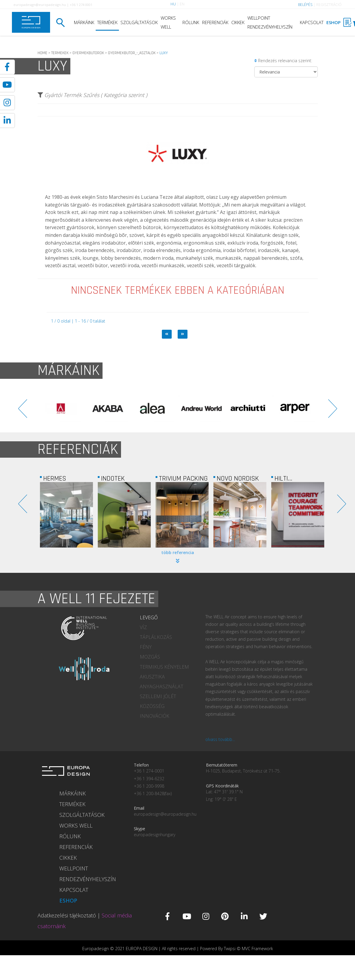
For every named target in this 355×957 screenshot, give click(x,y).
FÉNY (146, 647)
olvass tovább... (220, 739)
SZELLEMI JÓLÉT (158, 696)
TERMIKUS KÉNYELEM (164, 667)
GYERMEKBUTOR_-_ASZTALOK (132, 53)
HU (173, 4)
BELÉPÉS (305, 4)
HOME (42, 53)
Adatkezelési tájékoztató (67, 915)
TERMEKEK (60, 53)
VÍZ (143, 627)
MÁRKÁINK (84, 22)
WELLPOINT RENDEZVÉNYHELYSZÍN (269, 22)
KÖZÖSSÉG (152, 706)
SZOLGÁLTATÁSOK (139, 22)
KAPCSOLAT (311, 22)
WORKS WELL (168, 22)
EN (182, 4)
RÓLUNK (190, 22)
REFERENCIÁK (215, 22)
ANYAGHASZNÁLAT (161, 686)
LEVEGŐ (149, 617)
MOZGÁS (150, 656)
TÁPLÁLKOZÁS (156, 637)
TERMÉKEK (107, 22)
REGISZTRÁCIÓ (329, 4)
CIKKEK (237, 22)
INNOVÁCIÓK (154, 716)
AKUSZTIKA (152, 676)
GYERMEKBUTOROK (88, 53)
